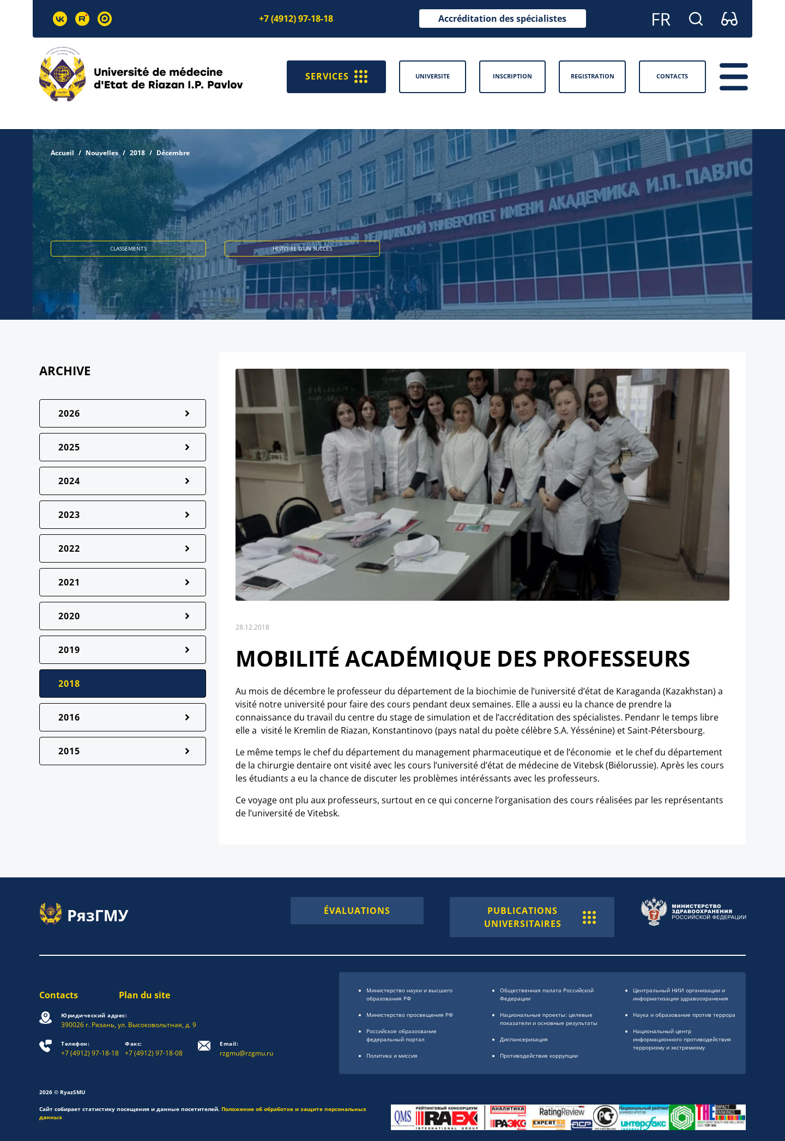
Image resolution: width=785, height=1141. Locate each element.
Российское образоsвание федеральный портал (401, 1035)
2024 (69, 481)
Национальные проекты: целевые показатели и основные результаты (548, 1019)
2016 (69, 717)
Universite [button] (432, 76)
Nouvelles (102, 152)
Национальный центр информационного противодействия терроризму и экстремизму (682, 1039)
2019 (69, 650)
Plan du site (144, 995)
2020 (69, 616)
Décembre (173, 152)
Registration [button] (592, 76)
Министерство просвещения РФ (409, 1014)
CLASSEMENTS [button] (128, 248)
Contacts (58, 995)
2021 (69, 582)
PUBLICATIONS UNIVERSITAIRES (540, 917)
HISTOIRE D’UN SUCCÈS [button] (302, 248)
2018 (137, 152)
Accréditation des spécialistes (502, 19)
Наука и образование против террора (684, 1014)
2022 (69, 548)
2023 (69, 515)
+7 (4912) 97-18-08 (154, 1049)
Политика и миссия (392, 1055)
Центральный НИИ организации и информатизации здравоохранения (680, 994)
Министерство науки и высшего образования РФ (409, 994)
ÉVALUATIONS (357, 911)
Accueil (62, 152)
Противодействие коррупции (539, 1055)
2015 (69, 751)
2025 (69, 447)
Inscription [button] (512, 76)
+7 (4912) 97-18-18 (296, 19)
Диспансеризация (524, 1039)
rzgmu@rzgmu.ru (246, 1049)
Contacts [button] (672, 76)
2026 (69, 413)
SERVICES (336, 77)
